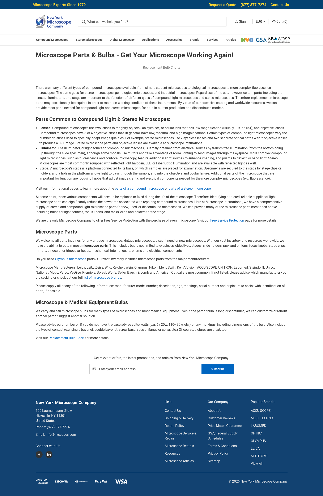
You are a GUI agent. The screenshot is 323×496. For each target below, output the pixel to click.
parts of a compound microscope (139, 188)
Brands (194, 39)
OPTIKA (256, 433)
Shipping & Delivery (179, 418)
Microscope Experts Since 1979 (59, 5)
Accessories (174, 39)
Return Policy (174, 426)
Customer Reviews (221, 418)
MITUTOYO (259, 456)
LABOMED (258, 426)
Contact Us (280, 5)
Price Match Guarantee (225, 426)
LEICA (255, 448)
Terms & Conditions (222, 446)
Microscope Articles (179, 461)
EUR (260, 22)
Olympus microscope (70, 259)
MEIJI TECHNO (262, 418)
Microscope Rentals (179, 446)
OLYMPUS (258, 441)
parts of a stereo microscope (190, 188)
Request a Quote (222, 5)
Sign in (244, 22)
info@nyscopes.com (61, 435)
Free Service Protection (227, 220)
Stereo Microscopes (89, 39)
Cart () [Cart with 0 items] (280, 22)
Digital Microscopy (122, 39)
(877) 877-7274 (253, 5)
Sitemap (214, 461)
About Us (214, 411)
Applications (150, 39)
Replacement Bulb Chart (66, 338)
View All (257, 464)
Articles (231, 39)
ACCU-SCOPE (261, 411)
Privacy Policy (218, 453)
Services (212, 39)
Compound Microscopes (52, 39)
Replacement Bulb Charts (161, 68)
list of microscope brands (102, 277)
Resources (172, 453)
